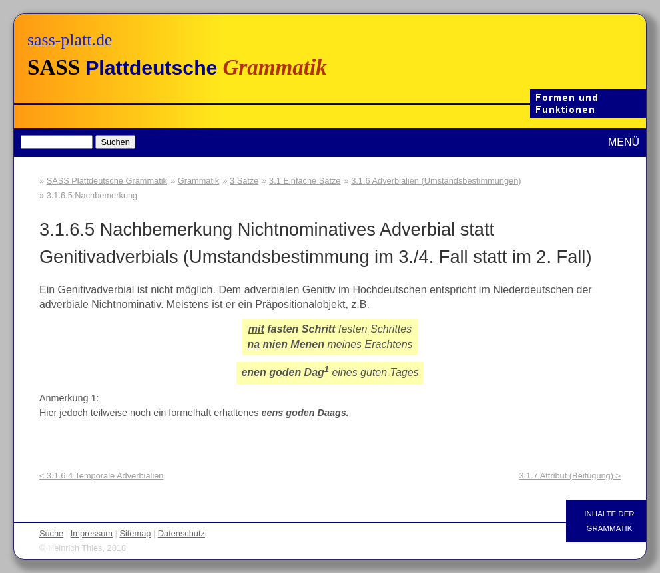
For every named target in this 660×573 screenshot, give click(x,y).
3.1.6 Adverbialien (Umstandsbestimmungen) (436, 181)
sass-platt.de (69, 39)
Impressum (92, 533)
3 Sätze (244, 181)
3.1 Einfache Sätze (304, 181)
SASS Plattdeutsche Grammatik (107, 181)
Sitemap (135, 533)
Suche (51, 533)
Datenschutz (181, 533)
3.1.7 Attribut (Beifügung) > (570, 475)
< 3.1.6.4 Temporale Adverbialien (101, 475)
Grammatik (199, 181)
